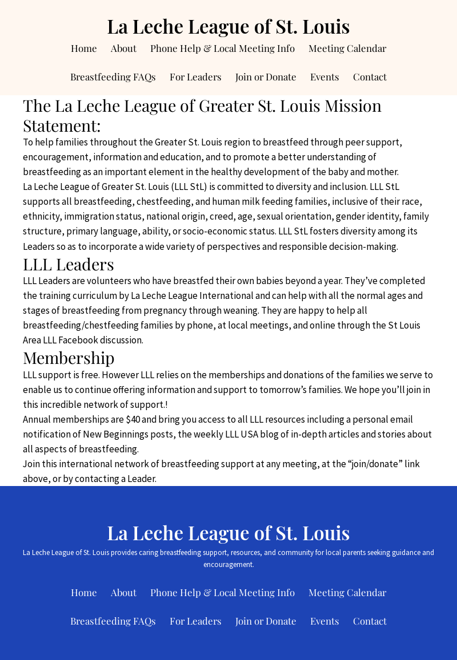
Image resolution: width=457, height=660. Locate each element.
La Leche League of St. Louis (228, 25)
